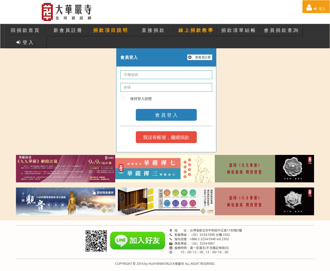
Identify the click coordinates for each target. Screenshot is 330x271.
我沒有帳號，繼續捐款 (166, 137)
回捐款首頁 (25, 30)
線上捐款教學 (196, 30)
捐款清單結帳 (239, 30)
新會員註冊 (68, 30)
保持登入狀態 (141, 98)
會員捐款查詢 (281, 30)
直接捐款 (153, 30)
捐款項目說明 (111, 30)
